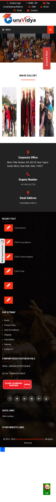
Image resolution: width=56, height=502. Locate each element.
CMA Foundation (22, 242)
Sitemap (6, 344)
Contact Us (7, 349)
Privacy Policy (9, 325)
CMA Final (19, 271)
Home (5, 320)
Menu (6, 29)
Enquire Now (46, 58)
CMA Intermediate (23, 257)
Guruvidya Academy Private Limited (29, 439)
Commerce (20, 228)
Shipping (6, 335)
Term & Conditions (10, 330)
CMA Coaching (8, 416)
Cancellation (8, 339)
